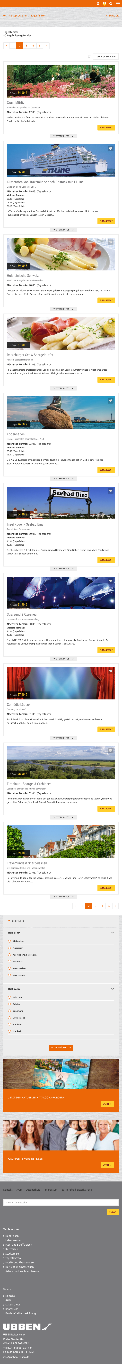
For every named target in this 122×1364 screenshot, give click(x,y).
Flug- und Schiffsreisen (18, 1244)
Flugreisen (17, 948)
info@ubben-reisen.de (16, 1357)
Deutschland (18, 1018)
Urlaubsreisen (13, 1240)
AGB (19, 1189)
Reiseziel (61, 988)
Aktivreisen (18, 941)
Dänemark (17, 1011)
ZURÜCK (112, 15)
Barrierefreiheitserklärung (76, 1189)
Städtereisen (12, 1253)
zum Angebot (106, 127)
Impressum (50, 1189)
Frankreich (17, 1031)
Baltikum (17, 997)
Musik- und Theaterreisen (20, 1262)
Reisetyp (61, 932)
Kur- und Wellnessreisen (24, 955)
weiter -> (107, 1104)
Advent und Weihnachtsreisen (22, 1271)
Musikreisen (18, 975)
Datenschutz (33, 1189)
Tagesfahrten (13, 1258)
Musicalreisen (19, 968)
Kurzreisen (17, 961)
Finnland (17, 1024)
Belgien (16, 1004)
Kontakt (7, 1189)
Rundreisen (12, 1235)
